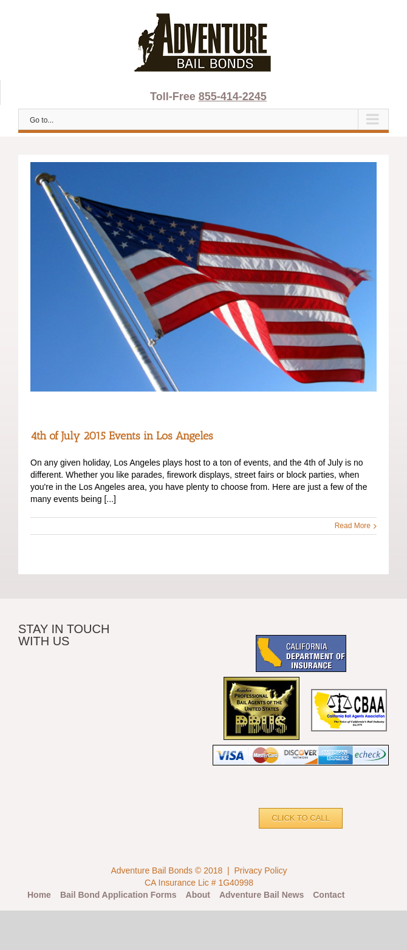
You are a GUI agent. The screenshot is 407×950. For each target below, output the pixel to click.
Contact (328, 895)
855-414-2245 (233, 96)
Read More (353, 525)
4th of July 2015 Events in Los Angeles (121, 436)
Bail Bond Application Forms (118, 895)
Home (39, 895)
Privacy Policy (260, 870)
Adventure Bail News (261, 895)
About (198, 895)
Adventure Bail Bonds (152, 870)
